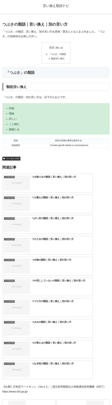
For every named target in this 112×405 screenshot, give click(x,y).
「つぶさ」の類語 (57, 54)
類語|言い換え (58, 59)
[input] (56, 314)
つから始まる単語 (11, 159)
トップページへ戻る (28, 395)
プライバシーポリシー (83, 395)
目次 (51, 47)
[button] (106, 314)
